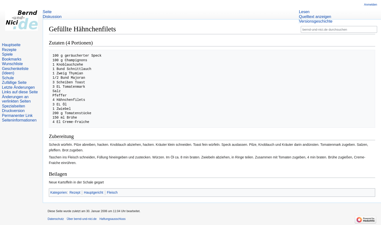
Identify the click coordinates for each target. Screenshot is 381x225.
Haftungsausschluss (112, 219)
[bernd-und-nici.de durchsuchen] (339, 29)
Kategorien (58, 192)
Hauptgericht (93, 192)
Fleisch (112, 192)
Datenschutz (56, 219)
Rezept (74, 192)
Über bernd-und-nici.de (82, 219)
